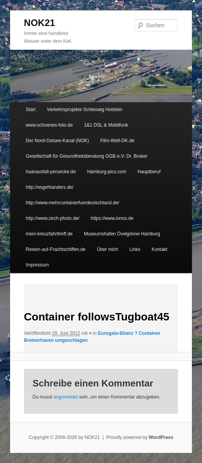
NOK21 (39, 22)
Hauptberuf (149, 171)
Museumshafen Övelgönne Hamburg (122, 234)
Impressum (37, 265)
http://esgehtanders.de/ (49, 187)
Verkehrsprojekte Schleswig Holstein (84, 109)
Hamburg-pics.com (106, 171)
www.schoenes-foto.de (49, 125)
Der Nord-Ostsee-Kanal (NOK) (57, 140)
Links (134, 249)
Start (30, 109)
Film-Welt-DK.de (117, 140)
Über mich (107, 249)
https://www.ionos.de (112, 218)
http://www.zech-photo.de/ (52, 218)
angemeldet (66, 397)
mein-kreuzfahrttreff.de (49, 234)
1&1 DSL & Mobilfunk (106, 125)
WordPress (161, 437)
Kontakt (159, 249)
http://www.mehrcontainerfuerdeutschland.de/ (72, 202)
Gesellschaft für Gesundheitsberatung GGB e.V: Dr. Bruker (86, 156)
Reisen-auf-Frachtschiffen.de (55, 249)
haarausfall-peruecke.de (51, 171)
